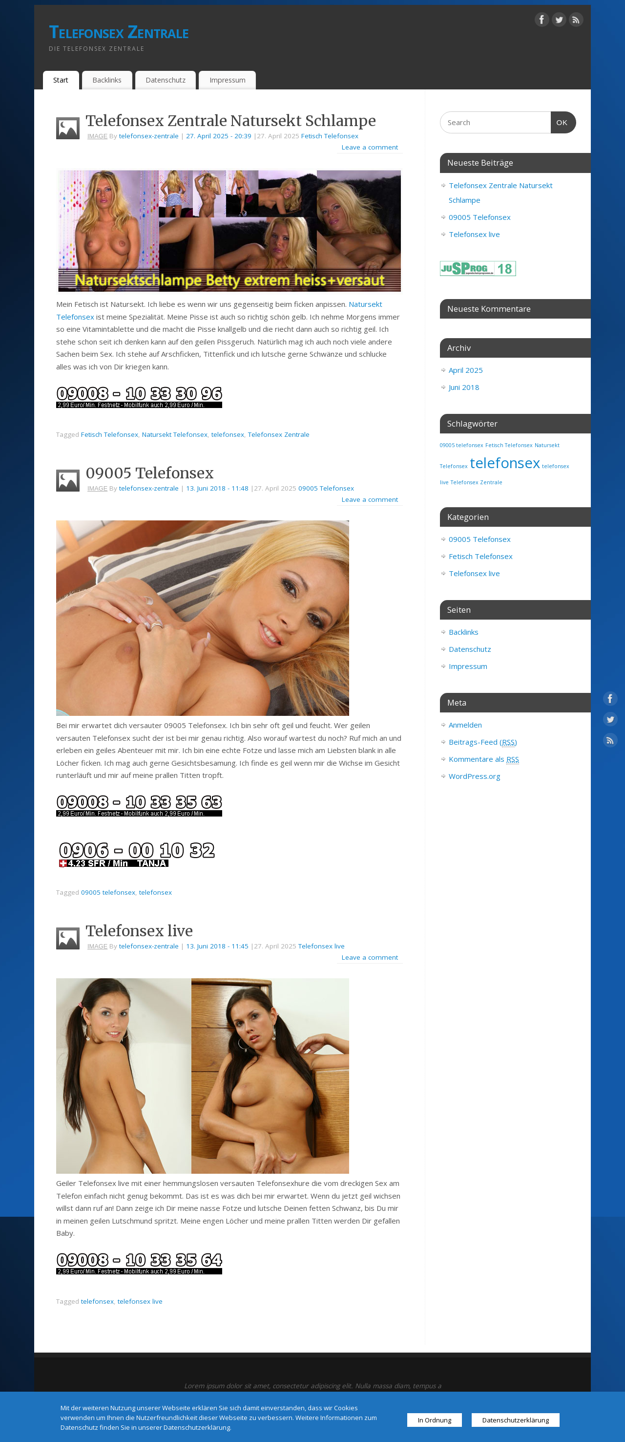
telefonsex (227, 434)
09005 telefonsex (108, 892)
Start (60, 80)
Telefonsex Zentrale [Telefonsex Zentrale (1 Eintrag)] (476, 482)
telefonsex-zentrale (149, 135)
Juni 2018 (464, 387)
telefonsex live (140, 1301)
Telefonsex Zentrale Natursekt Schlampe (230, 120)
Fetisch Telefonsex (329, 135)
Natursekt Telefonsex (175, 434)
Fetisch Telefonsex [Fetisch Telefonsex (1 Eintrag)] (509, 445)
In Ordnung (434, 1420)
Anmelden (465, 725)
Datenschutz (166, 80)
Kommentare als (484, 759)
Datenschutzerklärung (515, 1420)
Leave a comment (370, 147)
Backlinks (107, 80)
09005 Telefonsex (149, 473)
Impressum (227, 80)
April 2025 (466, 370)
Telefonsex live (139, 931)
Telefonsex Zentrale (118, 31)
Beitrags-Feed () (483, 742)
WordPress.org (474, 776)
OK (559, 122)
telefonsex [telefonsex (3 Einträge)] (505, 463)
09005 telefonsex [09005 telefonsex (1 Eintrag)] (461, 445)
